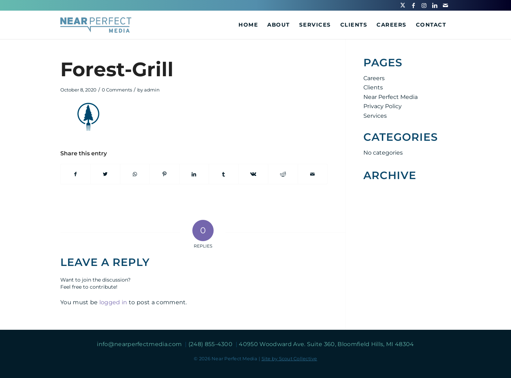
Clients (373, 87)
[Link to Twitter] (402, 5)
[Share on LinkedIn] (194, 174)
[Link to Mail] (445, 5)
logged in (113, 302)
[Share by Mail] (313, 174)
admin (152, 90)
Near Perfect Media (390, 97)
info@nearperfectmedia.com (140, 344)
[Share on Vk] (253, 174)
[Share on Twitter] (105, 174)
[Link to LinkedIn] (434, 5)
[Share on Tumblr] (223, 174)
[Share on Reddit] (282, 174)
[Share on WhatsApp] (134, 174)
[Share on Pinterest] (164, 174)
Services (375, 115)
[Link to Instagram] (424, 5)
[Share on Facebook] (75, 174)
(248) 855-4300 (211, 344)
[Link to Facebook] (413, 5)
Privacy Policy (382, 106)
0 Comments (117, 90)
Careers (374, 78)
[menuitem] (248, 25)
